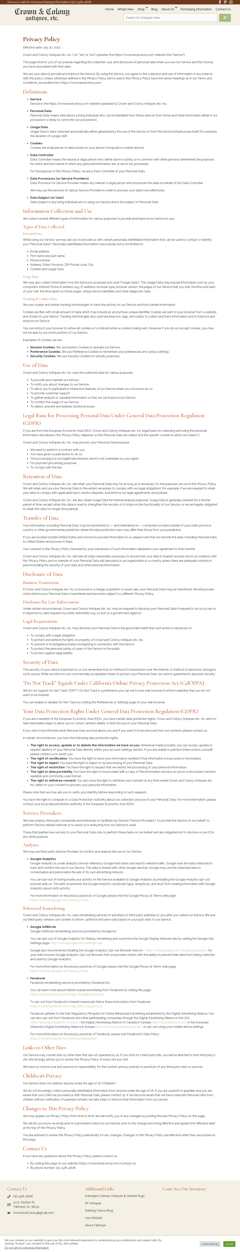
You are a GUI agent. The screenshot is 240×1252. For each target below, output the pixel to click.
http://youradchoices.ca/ (169, 1022)
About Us (167, 9)
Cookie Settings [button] (210, 1244)
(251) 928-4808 (80, 2)
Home (109, 9)
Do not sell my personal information (27, 1247)
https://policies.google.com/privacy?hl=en (59, 900)
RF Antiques (93, 1203)
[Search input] (170, 18)
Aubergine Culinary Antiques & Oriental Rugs (115, 1196)
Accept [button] (229, 1244)
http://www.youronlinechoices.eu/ (118, 1027)
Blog (154, 9)
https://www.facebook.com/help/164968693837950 (67, 994)
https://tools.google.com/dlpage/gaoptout (175, 950)
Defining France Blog (99, 1210)
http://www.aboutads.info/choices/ (55, 1022)
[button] (147, 7)
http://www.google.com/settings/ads (76, 943)
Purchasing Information (196, 9)
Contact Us (223, 9)
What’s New (126, 9)
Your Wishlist (93, 1218)
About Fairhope (95, 1225)
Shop (141, 9)
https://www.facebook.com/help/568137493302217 (66, 1006)
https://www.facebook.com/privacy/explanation (63, 1038)
